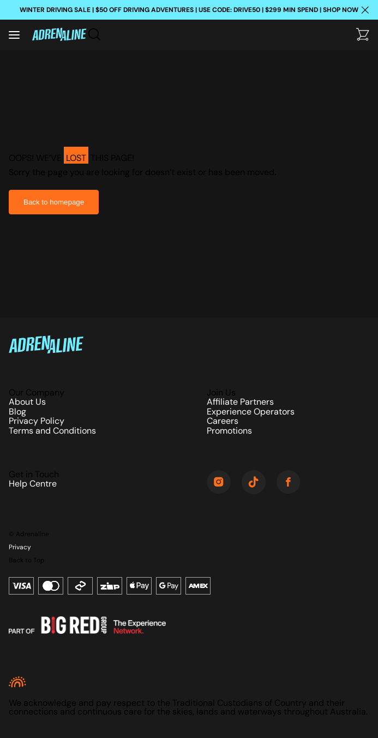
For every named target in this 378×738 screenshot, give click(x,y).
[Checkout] (362, 35)
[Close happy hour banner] (364, 9)
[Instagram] (219, 483)
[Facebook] (289, 483)
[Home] (59, 35)
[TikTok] (254, 483)
